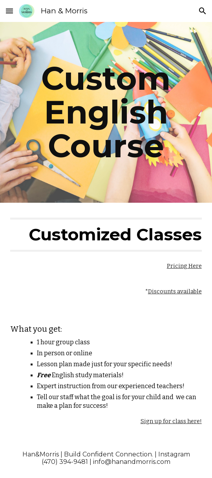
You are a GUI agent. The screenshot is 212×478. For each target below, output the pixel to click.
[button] (9, 11)
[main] (106, 112)
